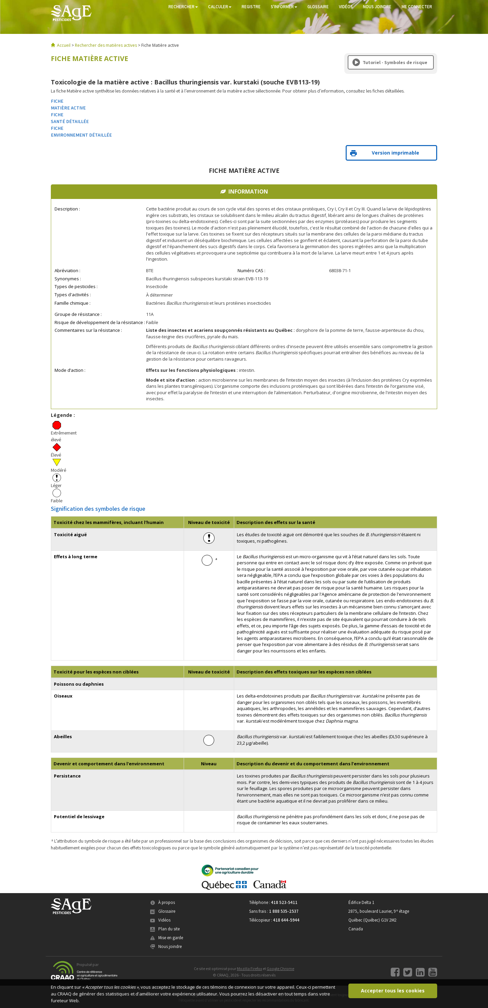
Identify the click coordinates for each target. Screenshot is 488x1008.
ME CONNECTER (417, 6)
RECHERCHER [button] (183, 6)
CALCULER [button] (219, 6)
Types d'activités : (73, 294)
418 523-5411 (284, 902)
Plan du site (165, 929)
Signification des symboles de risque (98, 508)
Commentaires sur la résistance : (88, 330)
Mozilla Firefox (249, 968)
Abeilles (63, 736)
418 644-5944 (286, 920)
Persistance (67, 776)
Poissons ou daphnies (79, 684)
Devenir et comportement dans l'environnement (109, 764)
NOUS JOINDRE (377, 6)
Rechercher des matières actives (106, 45)
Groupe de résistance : (78, 314)
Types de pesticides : (76, 286)
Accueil (63, 45)
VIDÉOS (346, 6)
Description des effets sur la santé (276, 522)
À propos (162, 902)
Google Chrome (280, 968)
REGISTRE (251, 6)
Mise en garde (166, 938)
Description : (67, 209)
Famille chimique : (72, 303)
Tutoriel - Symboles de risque (389, 62)
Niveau (209, 764)
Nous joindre (166, 946)
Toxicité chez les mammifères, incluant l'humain (109, 522)
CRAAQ (64, 994)
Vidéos (160, 920)
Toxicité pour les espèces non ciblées (96, 672)
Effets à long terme (75, 556)
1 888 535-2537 (284, 911)
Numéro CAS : (251, 270)
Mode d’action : (70, 370)
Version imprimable (384, 152)
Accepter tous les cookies (393, 990)
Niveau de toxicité (209, 522)
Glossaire (162, 911)
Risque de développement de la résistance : (100, 322)
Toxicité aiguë (70, 534)
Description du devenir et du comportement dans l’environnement (313, 764)
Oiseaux (63, 696)
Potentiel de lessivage (79, 816)
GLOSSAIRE (318, 6)
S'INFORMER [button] (284, 6)
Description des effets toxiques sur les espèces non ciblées (304, 672)
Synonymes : (68, 279)
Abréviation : (67, 270)
